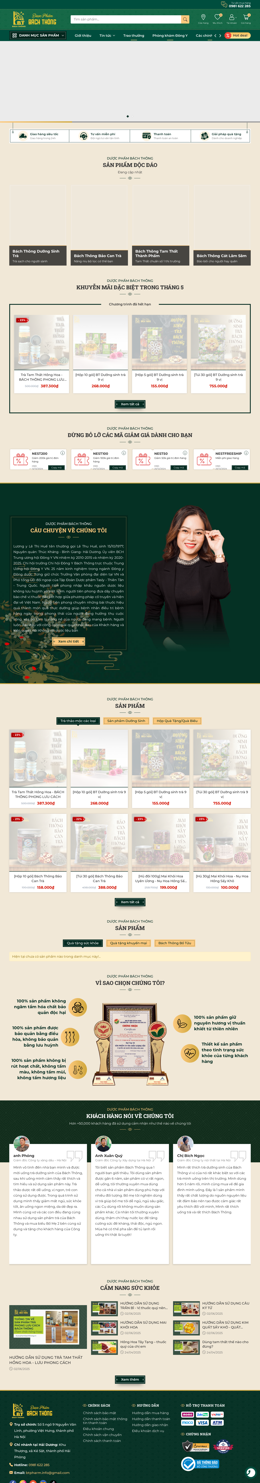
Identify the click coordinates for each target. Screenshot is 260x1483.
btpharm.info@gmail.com (48, 1473)
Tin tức (107, 36)
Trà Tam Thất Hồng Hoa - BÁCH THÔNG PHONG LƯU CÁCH (41, 379)
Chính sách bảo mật (99, 1413)
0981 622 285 (39, 1465)
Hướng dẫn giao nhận (150, 1425)
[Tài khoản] (232, 19)
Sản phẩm (130, 705)
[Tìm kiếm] (185, 19)
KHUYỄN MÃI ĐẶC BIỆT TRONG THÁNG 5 (130, 287)
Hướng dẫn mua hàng (150, 1413)
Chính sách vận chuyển (102, 1435)
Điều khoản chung (98, 1429)
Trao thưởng (133, 36)
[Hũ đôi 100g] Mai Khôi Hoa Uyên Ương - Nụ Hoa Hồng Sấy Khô (160, 880)
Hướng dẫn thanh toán (151, 1419)
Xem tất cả (130, 404)
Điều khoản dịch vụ (148, 1431)
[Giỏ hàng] (246, 19)
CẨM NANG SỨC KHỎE (130, 1287)
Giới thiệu (83, 36)
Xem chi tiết (68, 641)
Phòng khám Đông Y (170, 36)
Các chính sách (210, 36)
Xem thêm (130, 1379)
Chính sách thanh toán (102, 1441)
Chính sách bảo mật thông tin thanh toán (105, 1421)
